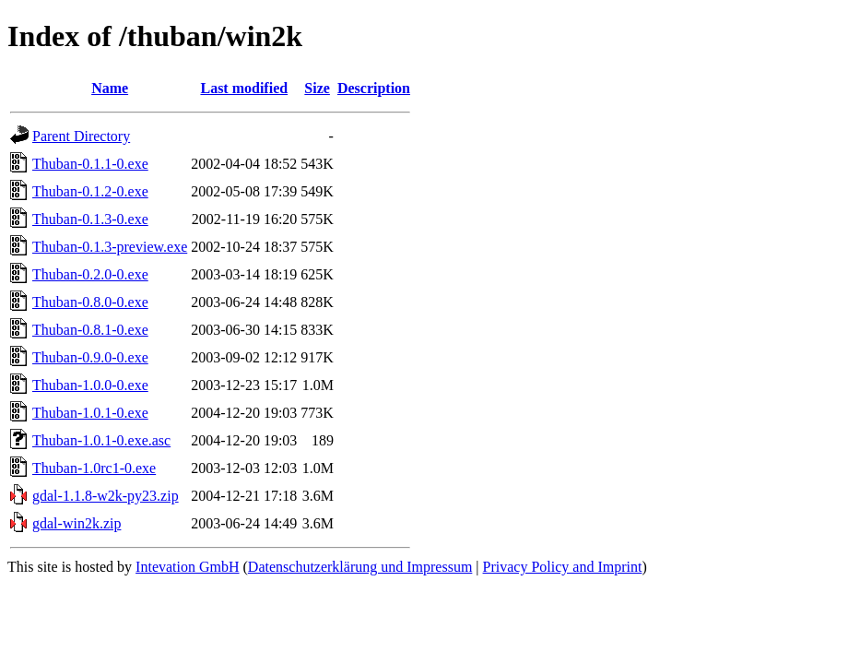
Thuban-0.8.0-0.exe (90, 302)
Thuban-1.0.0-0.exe (90, 385)
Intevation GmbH (187, 567)
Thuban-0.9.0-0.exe (90, 357)
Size (317, 88)
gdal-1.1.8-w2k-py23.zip (105, 496)
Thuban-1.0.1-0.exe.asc (101, 440)
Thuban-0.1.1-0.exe (90, 164)
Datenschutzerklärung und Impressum (360, 567)
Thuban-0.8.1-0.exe (90, 330)
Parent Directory (81, 136)
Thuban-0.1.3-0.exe (90, 219)
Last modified (244, 88)
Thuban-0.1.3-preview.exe (109, 247)
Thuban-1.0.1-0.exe (90, 413)
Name (109, 88)
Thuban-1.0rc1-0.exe (94, 468)
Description (373, 88)
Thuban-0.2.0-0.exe (90, 274)
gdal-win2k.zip (76, 523)
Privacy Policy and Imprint (562, 567)
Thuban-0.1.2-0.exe (90, 191)
